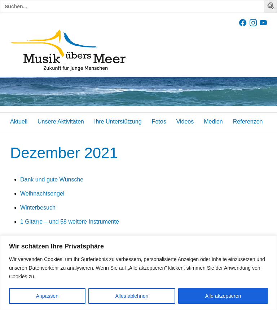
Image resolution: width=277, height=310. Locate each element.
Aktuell (18, 121)
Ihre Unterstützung (118, 121)
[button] (271, 7)
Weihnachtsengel (42, 193)
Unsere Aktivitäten (61, 121)
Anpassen (47, 296)
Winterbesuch (38, 208)
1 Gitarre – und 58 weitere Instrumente (69, 222)
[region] (138, 272)
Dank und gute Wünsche (51, 179)
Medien (213, 121)
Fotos (159, 121)
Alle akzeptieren (223, 296)
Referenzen (248, 121)
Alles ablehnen (131, 296)
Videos (185, 121)
